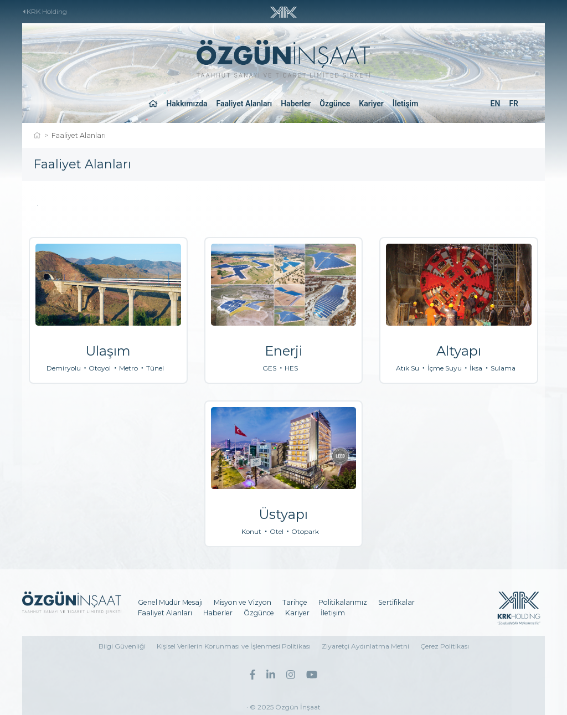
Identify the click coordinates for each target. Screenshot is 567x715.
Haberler (296, 103)
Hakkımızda (186, 103)
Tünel (155, 368)
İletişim (406, 103)
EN (496, 103)
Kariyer (371, 103)
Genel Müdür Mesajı (170, 602)
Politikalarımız (342, 602)
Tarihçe (294, 602)
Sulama (503, 368)
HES (291, 368)
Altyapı (458, 351)
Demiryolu (64, 368)
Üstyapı (283, 514)
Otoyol (100, 368)
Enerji (283, 351)
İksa (476, 368)
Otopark (305, 531)
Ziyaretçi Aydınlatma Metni (365, 646)
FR (513, 103)
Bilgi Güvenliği (122, 646)
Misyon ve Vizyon (242, 602)
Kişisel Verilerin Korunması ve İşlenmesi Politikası (234, 646)
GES (269, 368)
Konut (251, 531)
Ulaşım (108, 351)
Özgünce (334, 103)
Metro (128, 368)
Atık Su (407, 368)
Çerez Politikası (444, 646)
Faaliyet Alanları (244, 103)
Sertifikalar (396, 602)
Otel (277, 531)
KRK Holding (45, 11)
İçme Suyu (444, 368)
